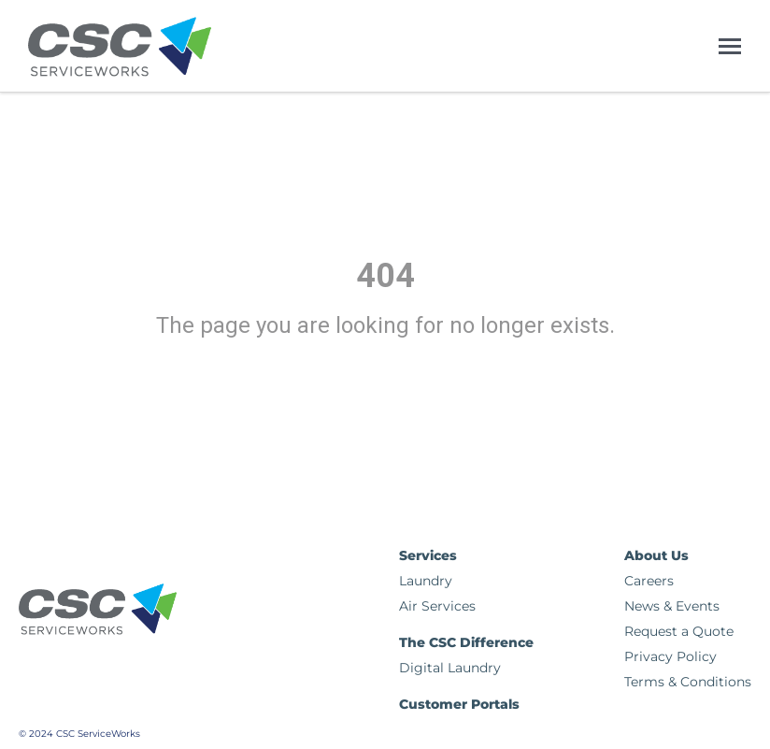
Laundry (425, 580)
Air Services (437, 606)
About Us (656, 555)
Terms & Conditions (687, 681)
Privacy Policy (670, 656)
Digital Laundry (450, 667)
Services (428, 555)
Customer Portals (459, 704)
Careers (649, 580)
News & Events (672, 606)
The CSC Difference (466, 642)
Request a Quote (679, 631)
